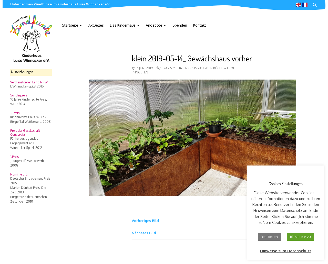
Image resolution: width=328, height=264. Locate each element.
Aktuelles (96, 25)
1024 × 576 (167, 68)
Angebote (154, 25)
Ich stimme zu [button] (300, 237)
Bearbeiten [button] (269, 237)
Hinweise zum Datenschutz (285, 250)
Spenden (179, 25)
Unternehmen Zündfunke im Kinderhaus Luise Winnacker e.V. (60, 4)
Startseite (70, 25)
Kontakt (199, 25)
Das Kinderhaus (123, 25)
